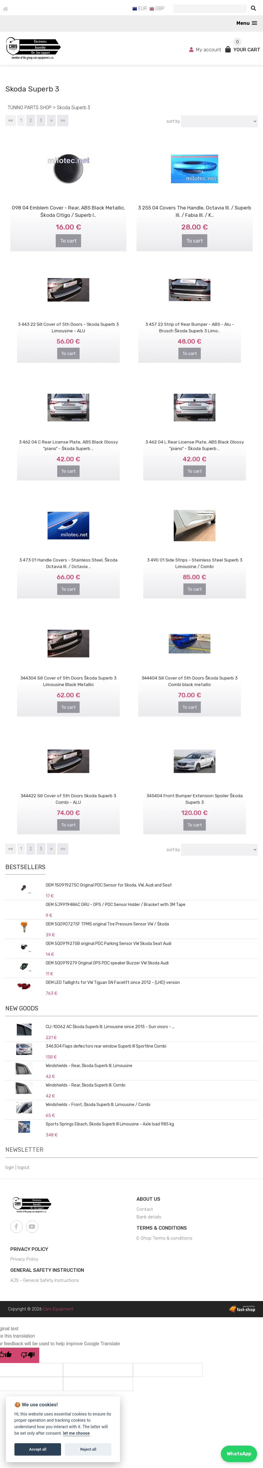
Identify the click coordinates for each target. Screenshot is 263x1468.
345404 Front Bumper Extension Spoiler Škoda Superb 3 (194, 792)
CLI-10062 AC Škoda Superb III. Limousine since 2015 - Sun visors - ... (110, 1026)
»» (62, 120)
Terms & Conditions (162, 1228)
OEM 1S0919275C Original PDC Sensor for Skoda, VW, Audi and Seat (109, 885)
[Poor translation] (27, 1355)
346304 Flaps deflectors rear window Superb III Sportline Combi (106, 1046)
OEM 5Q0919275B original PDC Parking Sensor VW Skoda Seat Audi (108, 943)
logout (23, 1167)
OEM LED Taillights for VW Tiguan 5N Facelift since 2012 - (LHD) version (113, 982)
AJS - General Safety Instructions (44, 1280)
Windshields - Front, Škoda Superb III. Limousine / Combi (98, 1104)
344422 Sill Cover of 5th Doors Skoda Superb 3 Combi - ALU (68, 792)
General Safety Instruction (47, 1270)
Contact (145, 1209)
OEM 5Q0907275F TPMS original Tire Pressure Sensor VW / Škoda (107, 924)
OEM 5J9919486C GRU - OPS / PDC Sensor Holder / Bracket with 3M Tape (115, 904)
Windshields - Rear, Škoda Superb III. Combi (85, 1085)
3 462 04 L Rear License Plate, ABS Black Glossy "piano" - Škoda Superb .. (194, 438)
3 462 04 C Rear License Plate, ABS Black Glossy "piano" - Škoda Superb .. (68, 438)
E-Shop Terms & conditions (164, 1238)
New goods (21, 1008)
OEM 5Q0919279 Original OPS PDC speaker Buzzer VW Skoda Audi (107, 963)
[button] (247, 23)
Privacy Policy (29, 1249)
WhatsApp (239, 1453)
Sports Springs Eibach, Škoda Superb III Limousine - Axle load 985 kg (110, 1124)
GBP (157, 8)
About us (148, 1199)
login (9, 1167)
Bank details (149, 1217)
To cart (68, 241)
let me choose (76, 1433)
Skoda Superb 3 (73, 107)
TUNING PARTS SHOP (30, 107)
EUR (139, 8)
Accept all (37, 1449)
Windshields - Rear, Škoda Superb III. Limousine (89, 1065)
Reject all (88, 1449)
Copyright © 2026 (40, 1309)
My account (205, 50)
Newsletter (24, 1149)
